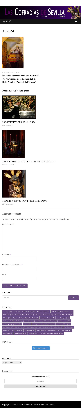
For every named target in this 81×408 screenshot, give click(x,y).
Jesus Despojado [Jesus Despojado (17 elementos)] (63, 318)
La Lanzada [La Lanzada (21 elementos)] (53, 321)
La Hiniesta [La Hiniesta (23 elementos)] (41, 321)
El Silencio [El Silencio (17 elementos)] (59, 315)
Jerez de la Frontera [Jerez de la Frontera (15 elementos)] (47, 318)
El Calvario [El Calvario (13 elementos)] (19, 315)
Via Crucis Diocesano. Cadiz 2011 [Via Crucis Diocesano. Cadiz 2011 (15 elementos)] (51, 333)
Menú (7, 21)
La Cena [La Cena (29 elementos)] (20, 321)
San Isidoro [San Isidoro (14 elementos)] (41, 330)
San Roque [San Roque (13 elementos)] (66, 330)
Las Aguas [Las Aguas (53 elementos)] (37, 324)
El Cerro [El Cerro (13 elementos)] (30, 315)
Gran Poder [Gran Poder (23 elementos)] (33, 318)
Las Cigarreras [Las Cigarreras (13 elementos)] (48, 324)
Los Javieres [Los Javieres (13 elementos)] (20, 327)
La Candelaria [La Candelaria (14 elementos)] (8, 321)
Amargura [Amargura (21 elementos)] (7, 312)
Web (4, 275)
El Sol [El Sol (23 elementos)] (69, 315)
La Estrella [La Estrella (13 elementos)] (30, 321)
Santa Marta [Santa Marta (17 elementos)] (33, 333)
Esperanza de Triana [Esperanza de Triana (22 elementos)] (20, 318)
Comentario (8, 224)
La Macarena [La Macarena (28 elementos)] (65, 321)
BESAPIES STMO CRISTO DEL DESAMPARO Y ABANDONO (28, 161)
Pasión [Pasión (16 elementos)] (6, 330)
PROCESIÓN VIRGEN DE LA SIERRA (19, 122)
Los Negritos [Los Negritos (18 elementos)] (32, 327)
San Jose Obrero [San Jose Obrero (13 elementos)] (54, 330)
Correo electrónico (12, 265)
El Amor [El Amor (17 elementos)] (68, 312)
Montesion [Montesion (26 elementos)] (68, 327)
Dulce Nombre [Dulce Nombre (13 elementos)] (57, 312)
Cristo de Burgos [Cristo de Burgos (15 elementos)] (28, 312)
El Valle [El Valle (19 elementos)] (7, 318)
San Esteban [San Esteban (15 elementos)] (29, 330)
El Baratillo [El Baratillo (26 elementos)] (8, 315)
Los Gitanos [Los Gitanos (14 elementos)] (8, 327)
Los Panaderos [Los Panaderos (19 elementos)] (44, 327)
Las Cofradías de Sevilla (23, 404)
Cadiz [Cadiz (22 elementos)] (17, 312)
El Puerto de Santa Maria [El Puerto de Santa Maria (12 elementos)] (44, 315)
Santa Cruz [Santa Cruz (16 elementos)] (7, 333)
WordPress (45, 404)
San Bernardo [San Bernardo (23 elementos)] (17, 330)
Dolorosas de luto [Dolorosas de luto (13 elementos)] (43, 312)
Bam (52, 404)
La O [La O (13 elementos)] (18, 324)
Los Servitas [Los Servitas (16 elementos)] (57, 327)
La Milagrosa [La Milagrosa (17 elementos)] (8, 324)
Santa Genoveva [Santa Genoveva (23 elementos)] (20, 333)
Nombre (6, 255)
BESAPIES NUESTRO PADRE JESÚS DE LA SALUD (24, 201)
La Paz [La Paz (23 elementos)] (27, 324)
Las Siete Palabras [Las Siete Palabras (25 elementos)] (63, 324)
